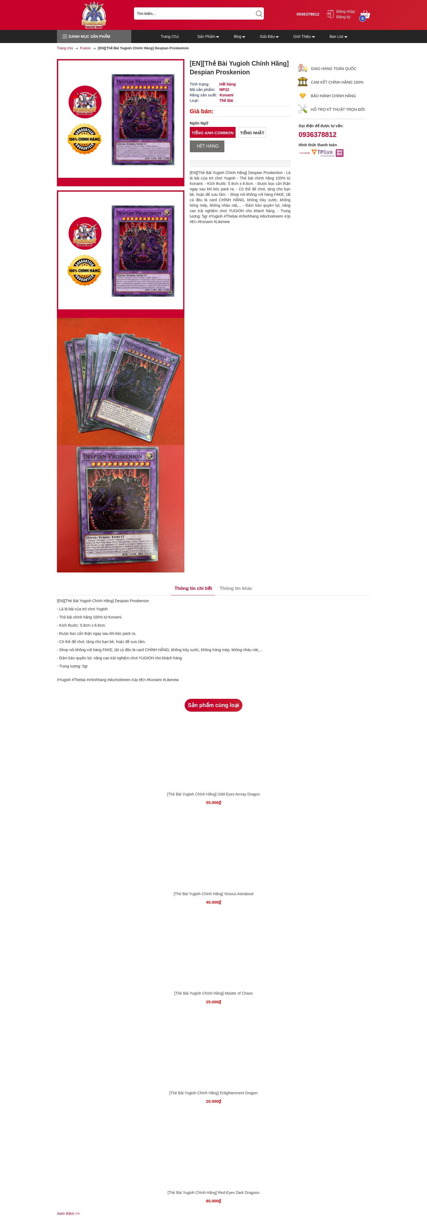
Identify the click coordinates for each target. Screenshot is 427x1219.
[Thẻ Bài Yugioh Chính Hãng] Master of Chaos (213, 993)
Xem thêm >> (68, 1213)
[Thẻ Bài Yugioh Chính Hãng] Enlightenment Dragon (213, 1093)
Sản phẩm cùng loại (213, 705)
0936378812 (307, 14)
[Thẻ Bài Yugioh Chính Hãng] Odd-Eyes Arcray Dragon (213, 794)
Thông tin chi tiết (193, 588)
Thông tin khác (235, 588)
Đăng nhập (345, 11)
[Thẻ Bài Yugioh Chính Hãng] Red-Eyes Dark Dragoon (213, 1192)
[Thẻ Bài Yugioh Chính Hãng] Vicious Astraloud (213, 894)
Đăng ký (343, 17)
